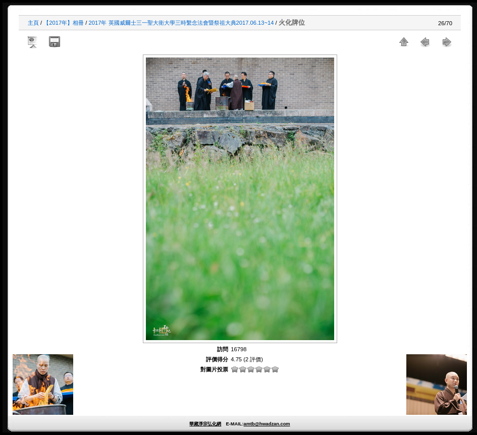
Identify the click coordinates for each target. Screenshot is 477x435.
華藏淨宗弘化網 (205, 423)
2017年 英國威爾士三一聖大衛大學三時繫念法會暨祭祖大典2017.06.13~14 (181, 23)
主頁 (33, 23)
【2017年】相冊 (63, 23)
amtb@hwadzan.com (266, 423)
